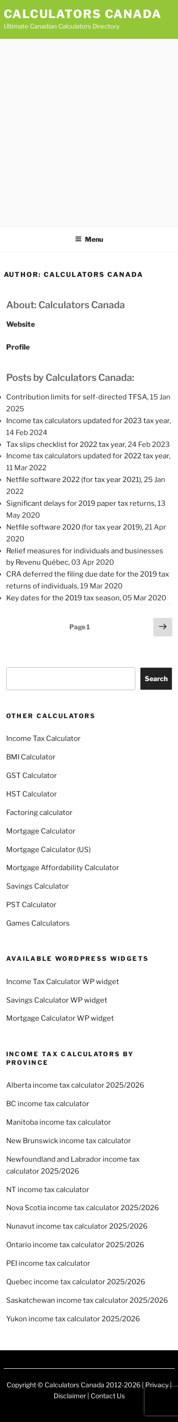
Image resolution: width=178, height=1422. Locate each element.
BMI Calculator (31, 757)
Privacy (157, 1385)
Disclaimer (70, 1396)
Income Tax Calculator (43, 738)
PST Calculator (31, 905)
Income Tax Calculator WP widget (62, 981)
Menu (89, 239)
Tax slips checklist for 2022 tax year (65, 444)
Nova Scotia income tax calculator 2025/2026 (82, 1208)
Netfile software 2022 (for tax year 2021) (73, 479)
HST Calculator (31, 794)
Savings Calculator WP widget (56, 1000)
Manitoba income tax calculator (58, 1122)
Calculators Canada (83, 14)
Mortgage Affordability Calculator (62, 867)
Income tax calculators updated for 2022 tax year (87, 456)
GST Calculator (31, 775)
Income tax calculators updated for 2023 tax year (87, 421)
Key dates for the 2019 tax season (63, 598)
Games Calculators (38, 923)
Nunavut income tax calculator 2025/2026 (77, 1226)
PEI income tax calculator (48, 1263)
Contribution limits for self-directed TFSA (76, 397)
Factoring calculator (39, 812)
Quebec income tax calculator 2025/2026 (75, 1282)
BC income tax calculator (47, 1104)
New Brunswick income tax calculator (68, 1141)
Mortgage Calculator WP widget (60, 1018)
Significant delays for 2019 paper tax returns (80, 503)
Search (156, 678)
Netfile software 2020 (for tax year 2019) (74, 527)
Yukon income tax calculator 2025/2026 (73, 1319)
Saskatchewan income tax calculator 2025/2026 (87, 1300)
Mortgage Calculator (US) (48, 849)
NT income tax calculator (47, 1189)
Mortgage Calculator (40, 831)
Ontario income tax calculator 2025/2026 (75, 1245)
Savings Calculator (37, 886)
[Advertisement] (89, 133)
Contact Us (108, 1396)
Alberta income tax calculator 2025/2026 (75, 1085)
